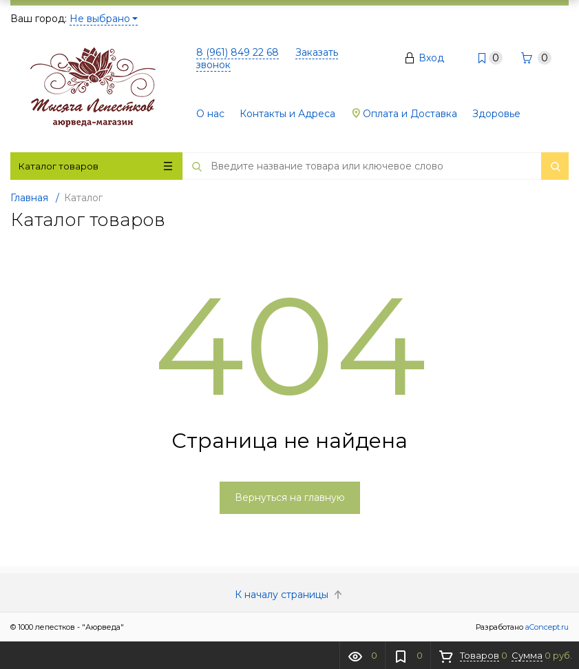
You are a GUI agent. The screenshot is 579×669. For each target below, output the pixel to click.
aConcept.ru (547, 627)
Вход (431, 58)
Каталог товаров (95, 166)
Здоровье (496, 113)
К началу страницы (290, 594)
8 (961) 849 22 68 (237, 52)
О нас (210, 113)
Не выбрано (104, 18)
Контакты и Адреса (287, 113)
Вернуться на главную (290, 497)
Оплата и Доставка (403, 113)
